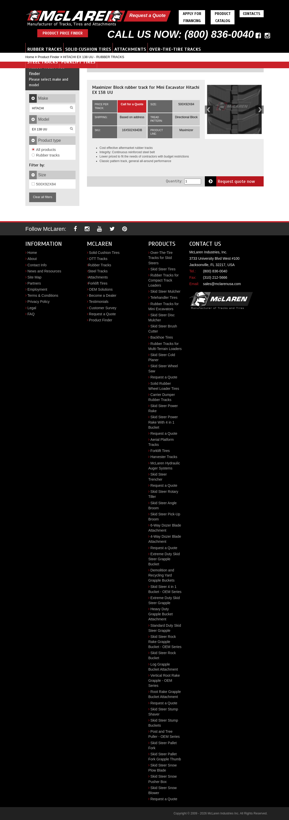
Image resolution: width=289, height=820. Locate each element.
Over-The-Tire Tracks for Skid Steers (160, 258)
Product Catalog (223, 17)
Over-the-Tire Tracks (175, 49)
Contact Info (37, 265)
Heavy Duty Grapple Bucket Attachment (160, 614)
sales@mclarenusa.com (222, 284)
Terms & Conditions (42, 295)
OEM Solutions (101, 289)
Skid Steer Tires (162, 269)
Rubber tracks (46, 155)
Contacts (251, 13)
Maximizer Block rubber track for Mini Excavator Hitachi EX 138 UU (145, 89)
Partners (34, 283)
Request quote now (230, 181)
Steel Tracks (42, 62)
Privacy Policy (38, 302)
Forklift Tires (78, 62)
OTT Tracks (98, 259)
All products (44, 149)
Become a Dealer (102, 295)
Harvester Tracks (163, 457)
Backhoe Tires (161, 337)
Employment (37, 289)
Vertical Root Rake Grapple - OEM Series (164, 680)
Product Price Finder (63, 33)
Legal (31, 308)
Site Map (34, 277)
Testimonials (99, 302)
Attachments (130, 49)
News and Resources (44, 271)
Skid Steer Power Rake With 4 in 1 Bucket (163, 422)
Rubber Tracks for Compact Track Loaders (163, 280)
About (32, 259)
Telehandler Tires (163, 297)
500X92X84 (44, 184)
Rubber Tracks (44, 49)
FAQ (30, 314)
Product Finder (48, 57)
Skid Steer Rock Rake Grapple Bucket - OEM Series (165, 642)
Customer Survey (102, 308)
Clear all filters (42, 197)
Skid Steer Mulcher (165, 291)
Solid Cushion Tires (88, 49)
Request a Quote (147, 15)
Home (29, 57)
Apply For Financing (192, 17)
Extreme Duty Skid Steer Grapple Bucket (164, 559)
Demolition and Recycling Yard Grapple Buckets (161, 575)
